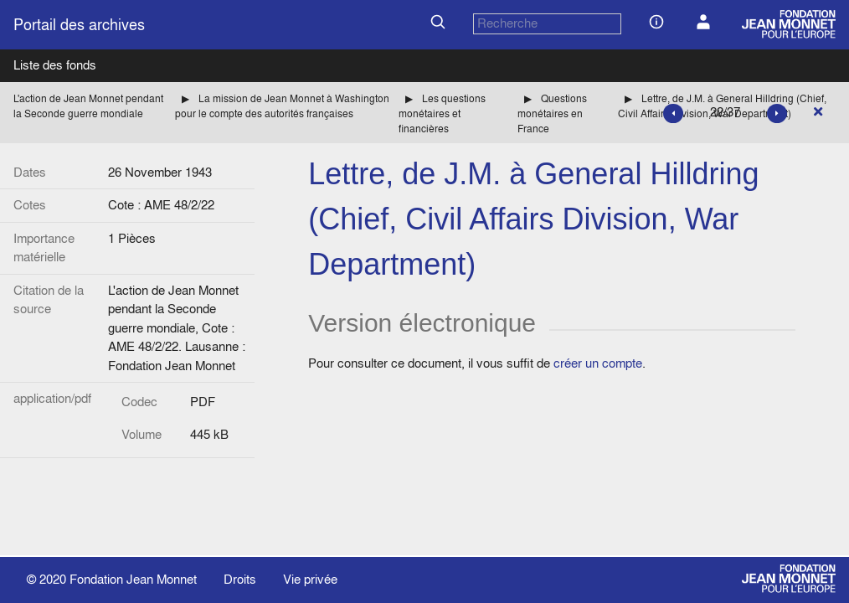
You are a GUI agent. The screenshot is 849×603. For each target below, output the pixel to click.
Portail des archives (79, 24)
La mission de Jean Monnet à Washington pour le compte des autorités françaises (282, 106)
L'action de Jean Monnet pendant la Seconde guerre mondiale (88, 106)
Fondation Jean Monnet (133, 579)
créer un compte (597, 363)
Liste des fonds (54, 65)
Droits (240, 579)
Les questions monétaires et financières (442, 113)
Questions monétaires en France (552, 113)
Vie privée (310, 579)
